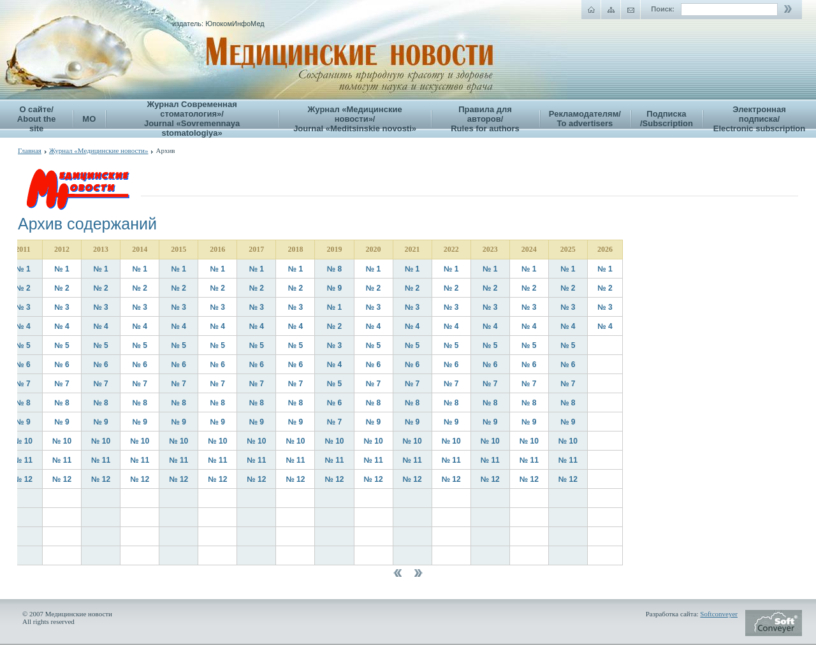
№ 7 (22, 383)
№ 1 (22, 269)
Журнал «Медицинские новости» (99, 150)
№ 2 (22, 288)
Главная (29, 150)
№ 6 (22, 364)
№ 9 (334, 288)
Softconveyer (719, 614)
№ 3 (22, 307)
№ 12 (23, 479)
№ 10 (23, 441)
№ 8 (334, 269)
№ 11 (23, 460)
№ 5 (22, 345)
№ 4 (22, 326)
